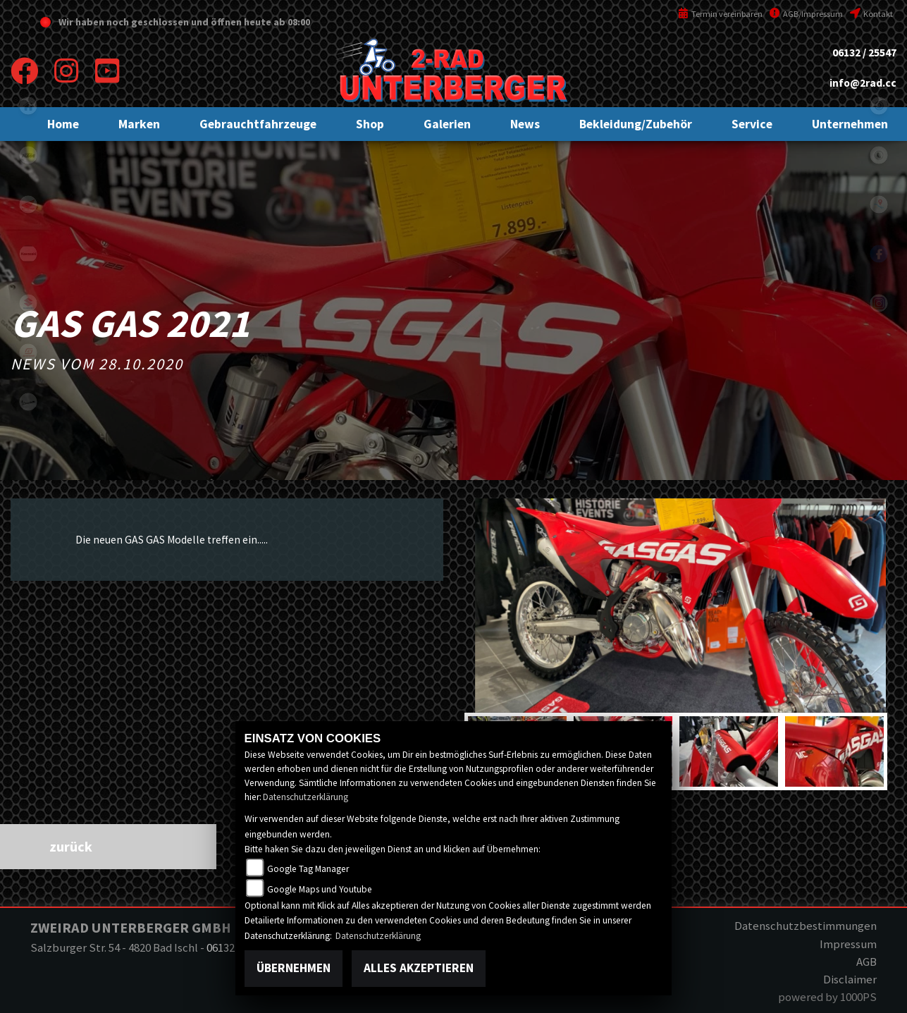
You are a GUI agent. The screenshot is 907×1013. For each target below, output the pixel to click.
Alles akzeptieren (419, 968)
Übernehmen (294, 968)
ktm (28, 155)
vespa (28, 402)
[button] (139, 124)
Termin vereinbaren (720, 13)
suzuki (28, 303)
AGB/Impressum (806, 13)
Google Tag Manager (308, 869)
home (28, 106)
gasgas (28, 352)
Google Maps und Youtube (319, 889)
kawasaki (28, 254)
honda (28, 204)
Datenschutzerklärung (305, 797)
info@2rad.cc (862, 83)
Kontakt (871, 13)
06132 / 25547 (864, 52)
